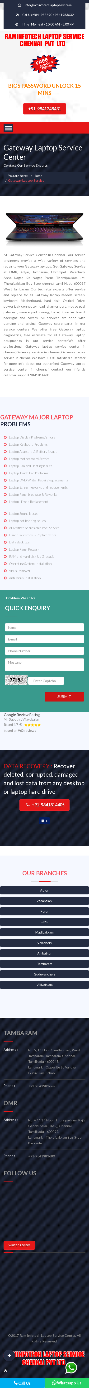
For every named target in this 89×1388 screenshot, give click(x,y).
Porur (44, 911)
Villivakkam (45, 985)
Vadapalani (44, 901)
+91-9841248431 (44, 108)
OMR (44, 922)
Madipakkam (44, 932)
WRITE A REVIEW (19, 1245)
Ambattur (44, 953)
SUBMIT (64, 696)
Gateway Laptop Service (26, 180)
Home (38, 176)
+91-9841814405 (45, 804)
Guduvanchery (45, 974)
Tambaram (44, 964)
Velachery (44, 943)
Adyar (44, 890)
